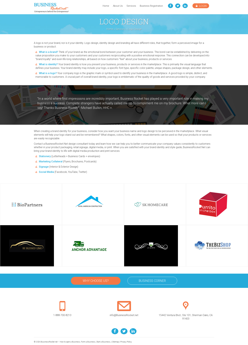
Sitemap (115, 342)
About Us (117, 5)
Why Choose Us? (96, 281)
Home (105, 5)
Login (201, 5)
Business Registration (151, 5)
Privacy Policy (126, 342)
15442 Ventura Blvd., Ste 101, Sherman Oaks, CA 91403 (186, 313)
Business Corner (152, 281)
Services (131, 5)
